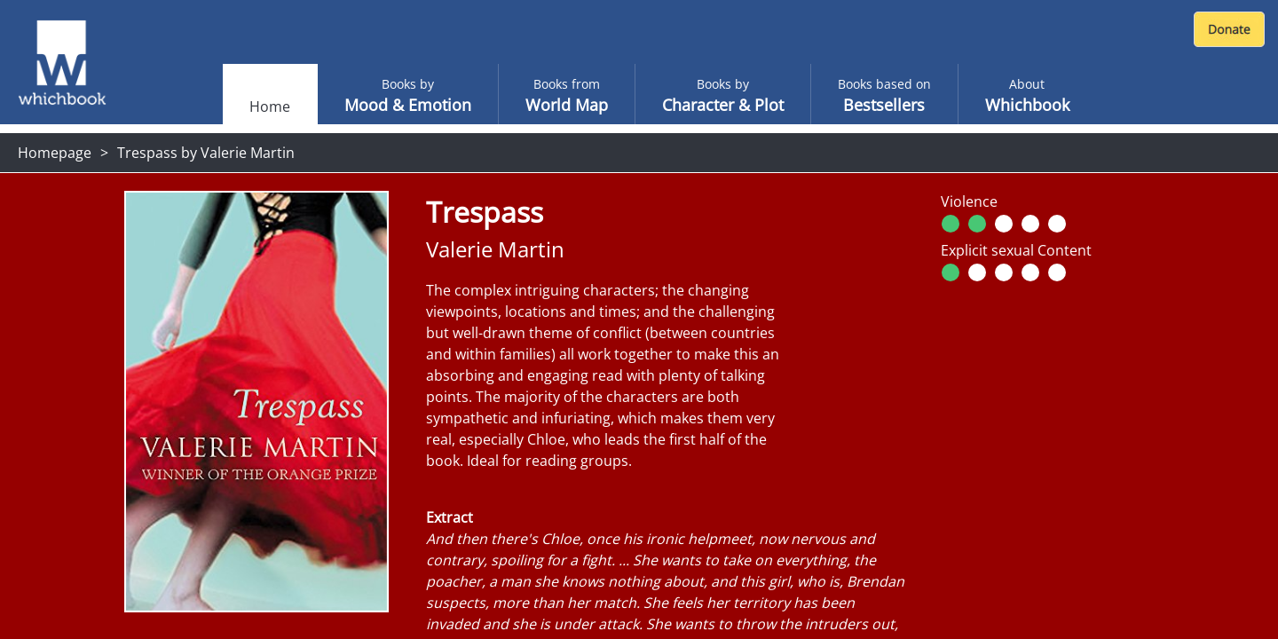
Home (269, 106)
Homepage (54, 152)
